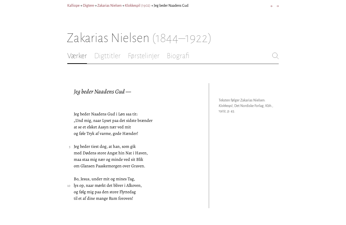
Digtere (88, 5)
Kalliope (73, 5)
